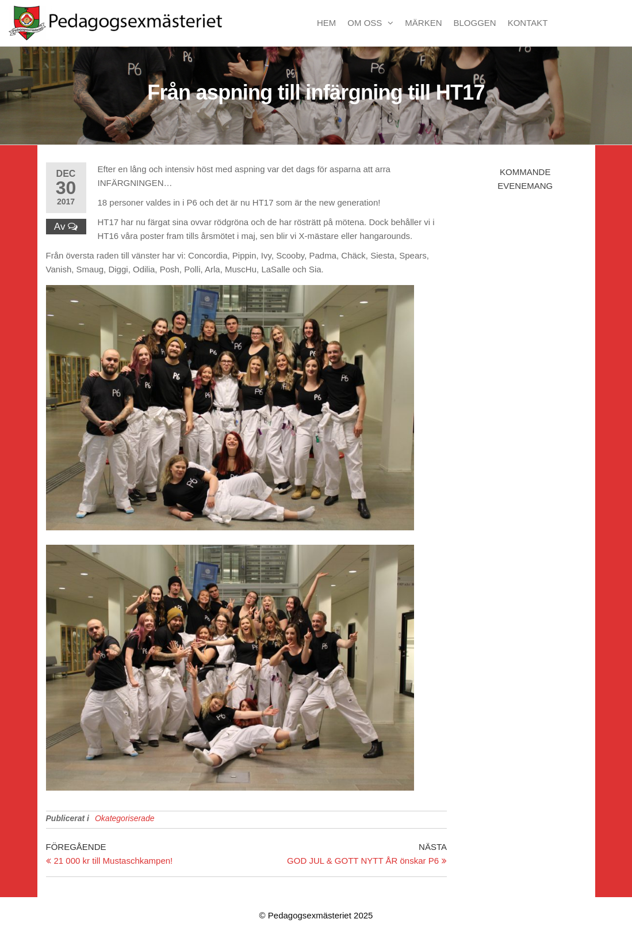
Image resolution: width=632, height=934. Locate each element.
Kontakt (528, 23)
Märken (423, 23)
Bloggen (475, 23)
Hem (326, 23)
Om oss (364, 23)
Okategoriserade (125, 818)
